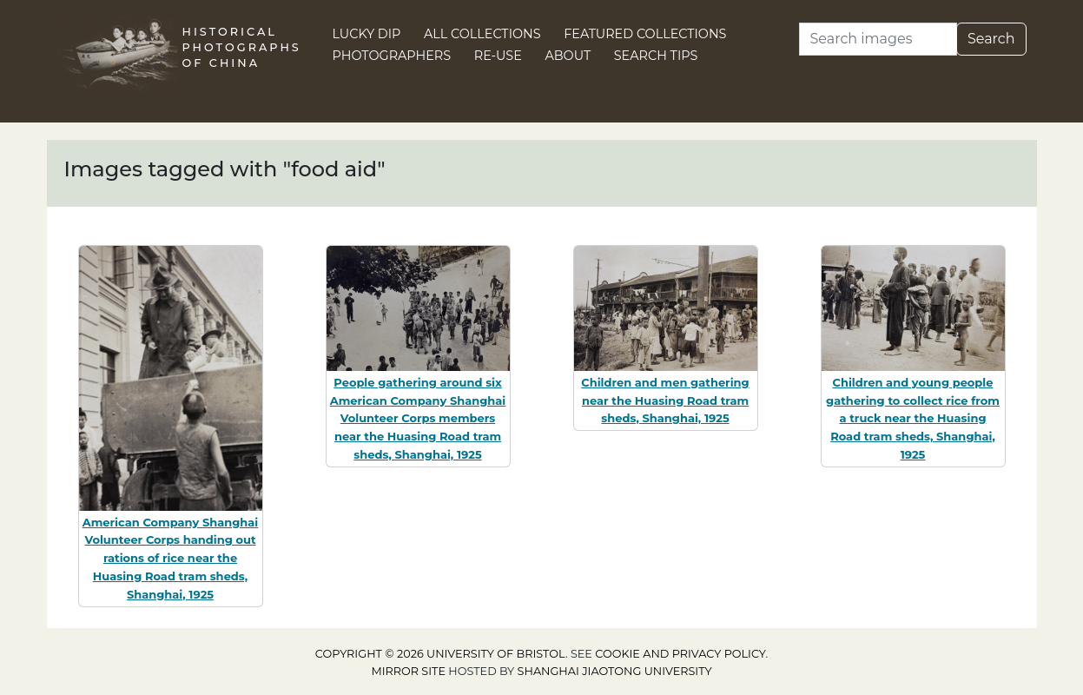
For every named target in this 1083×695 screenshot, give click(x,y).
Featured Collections (645, 34)
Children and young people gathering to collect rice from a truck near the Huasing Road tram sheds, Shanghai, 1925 (913, 418)
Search (991, 38)
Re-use (498, 55)
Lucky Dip (367, 34)
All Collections (482, 34)
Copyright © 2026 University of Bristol (440, 653)
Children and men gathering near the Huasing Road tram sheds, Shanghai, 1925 (665, 400)
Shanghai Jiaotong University (615, 671)
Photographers (392, 55)
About (568, 55)
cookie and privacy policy (680, 653)
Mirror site (408, 671)
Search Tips (656, 55)
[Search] (878, 39)
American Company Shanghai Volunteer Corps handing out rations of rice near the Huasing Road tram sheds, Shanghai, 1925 (171, 558)
